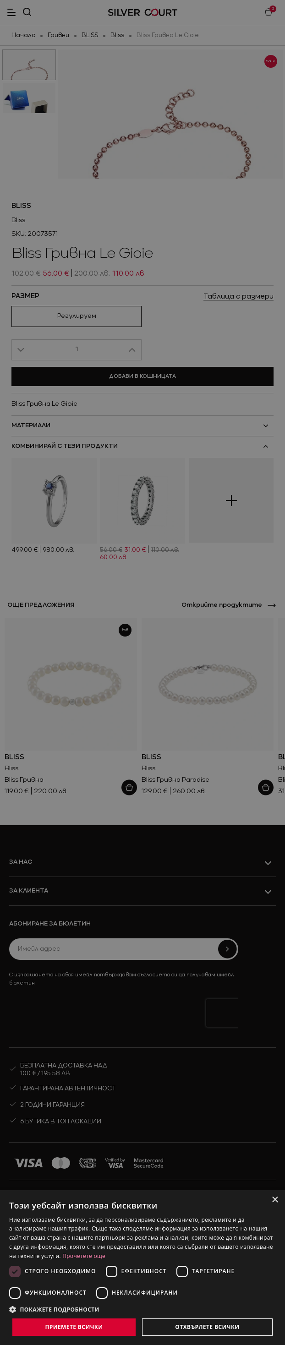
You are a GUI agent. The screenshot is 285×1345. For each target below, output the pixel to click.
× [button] (274, 1200)
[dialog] (142, 1267)
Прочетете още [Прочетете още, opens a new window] (83, 1256)
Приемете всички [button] (74, 1327)
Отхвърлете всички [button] (207, 1327)
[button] (142, 1309)
